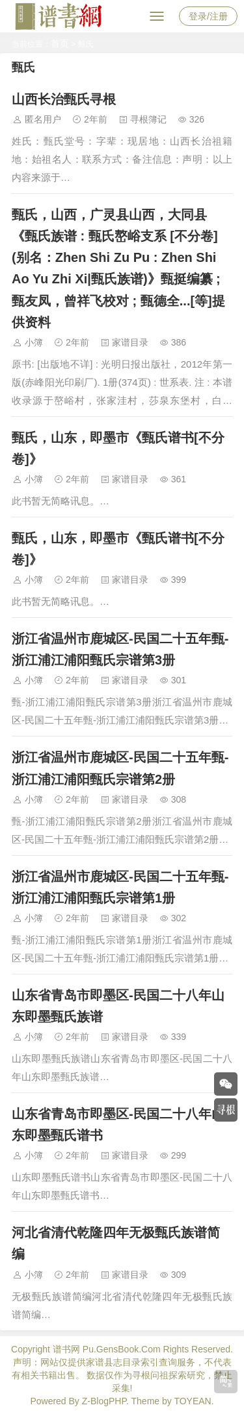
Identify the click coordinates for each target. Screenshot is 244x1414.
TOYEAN (192, 1401)
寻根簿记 (148, 119)
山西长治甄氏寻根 (64, 99)
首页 (60, 43)
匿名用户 (43, 119)
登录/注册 (208, 16)
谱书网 (66, 1349)
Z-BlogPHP (104, 1401)
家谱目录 (130, 342)
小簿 (34, 342)
